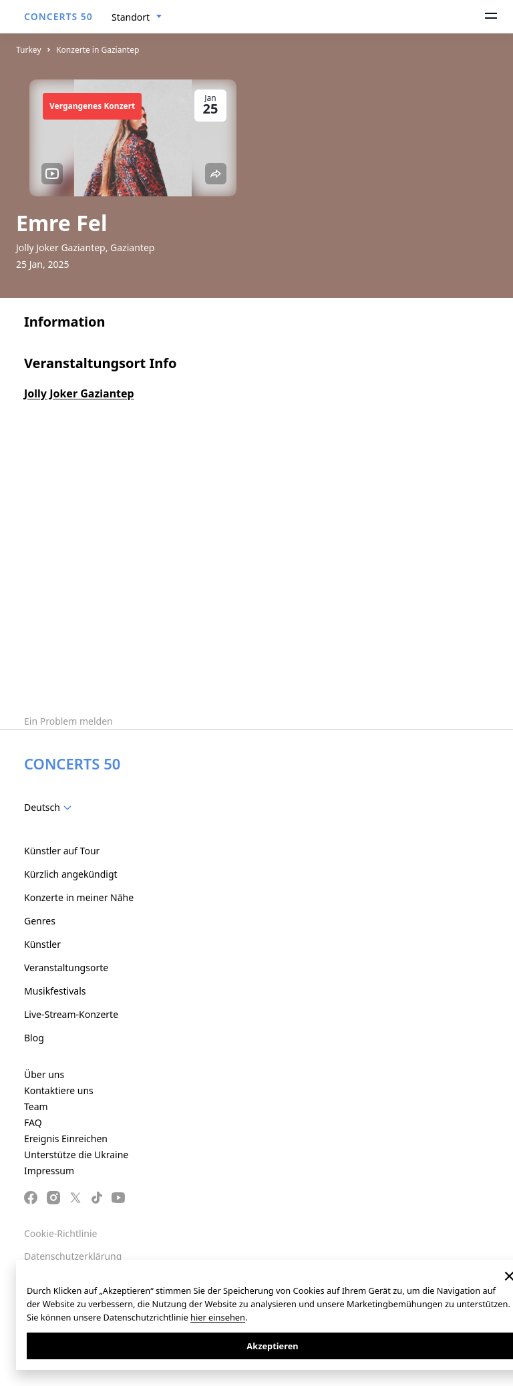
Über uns (44, 1074)
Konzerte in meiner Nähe (79, 897)
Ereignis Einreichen (66, 1138)
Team (36, 1106)
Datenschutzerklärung (73, 1256)
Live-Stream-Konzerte (71, 1014)
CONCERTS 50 (58, 16)
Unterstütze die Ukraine (76, 1154)
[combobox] (137, 17)
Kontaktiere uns (59, 1090)
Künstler (42, 944)
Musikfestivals (55, 991)
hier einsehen (217, 1317)
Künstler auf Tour (62, 850)
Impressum (49, 1170)
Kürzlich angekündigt (71, 874)
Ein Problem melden (68, 721)
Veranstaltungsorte (66, 967)
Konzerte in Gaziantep (97, 49)
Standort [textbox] (131, 17)
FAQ (33, 1122)
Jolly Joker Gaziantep (79, 393)
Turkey (28, 49)
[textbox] (50, 807)
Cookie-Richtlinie (60, 1233)
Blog (34, 1037)
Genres (39, 920)
